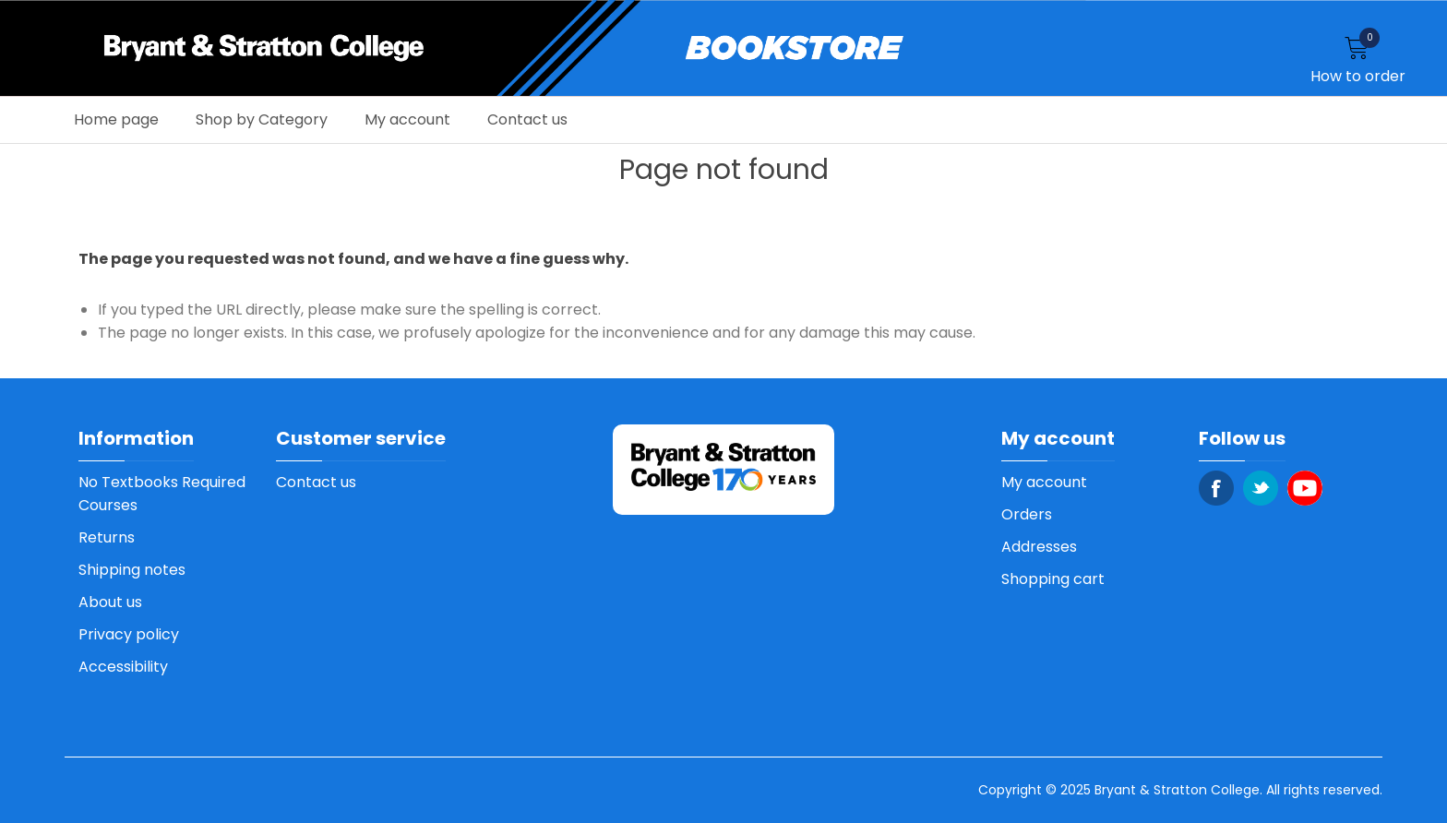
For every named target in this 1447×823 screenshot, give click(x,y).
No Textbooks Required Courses (161, 493)
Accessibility (123, 666)
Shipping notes (131, 569)
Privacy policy (128, 634)
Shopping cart (1053, 579)
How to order (1357, 76)
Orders (1026, 514)
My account (407, 119)
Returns (106, 537)
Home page (116, 119)
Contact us (527, 119)
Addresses (1039, 546)
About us (110, 602)
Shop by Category (262, 119)
